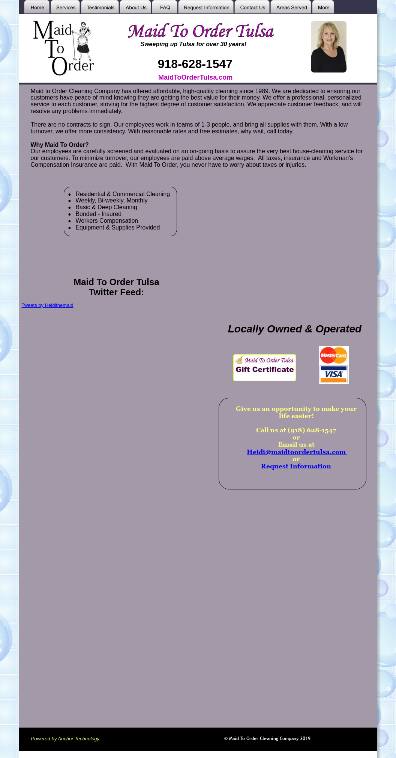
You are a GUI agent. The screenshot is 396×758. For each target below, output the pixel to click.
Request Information (296, 466)
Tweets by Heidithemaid (48, 305)
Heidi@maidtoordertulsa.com (297, 452)
